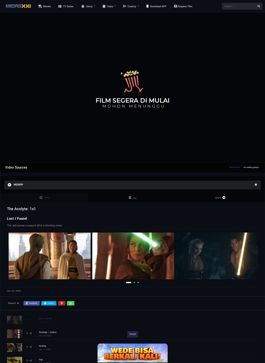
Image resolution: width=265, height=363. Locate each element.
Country (129, 6)
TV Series (66, 6)
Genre (86, 6)
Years (107, 6)
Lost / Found (45, 318)
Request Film (182, 6)
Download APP (156, 6)
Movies (44, 6)
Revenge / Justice (48, 332)
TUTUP (132, 334)
